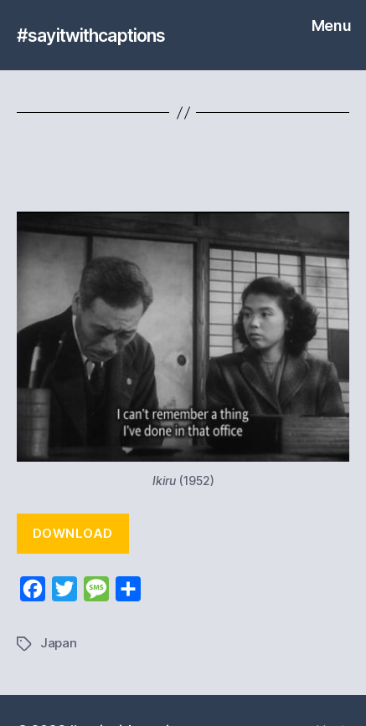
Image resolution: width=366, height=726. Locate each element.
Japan (58, 643)
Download (73, 533)
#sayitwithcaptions (91, 35)
